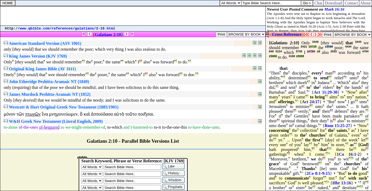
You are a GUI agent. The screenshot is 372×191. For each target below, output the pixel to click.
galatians (84, 29)
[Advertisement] (133, 16)
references (62, 29)
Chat (318, 3)
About (365, 3)
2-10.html (105, 29)
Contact (351, 3)
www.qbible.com (35, 29)
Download (333, 3)
